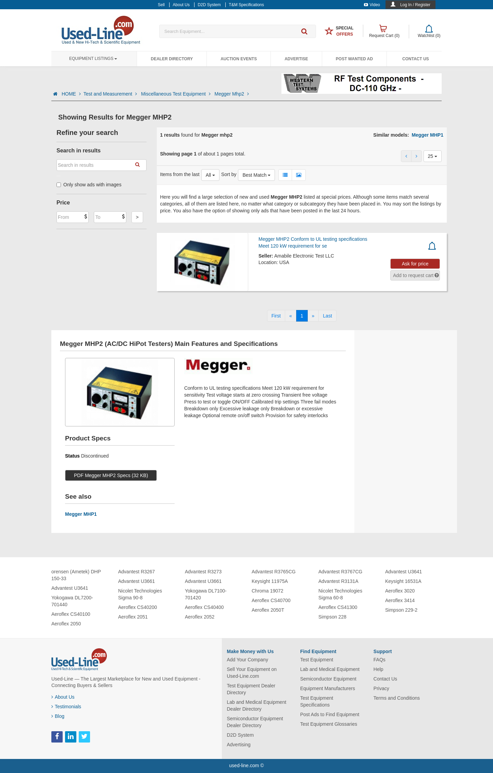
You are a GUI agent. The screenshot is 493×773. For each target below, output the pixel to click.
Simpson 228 (332, 617)
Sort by (228, 174)
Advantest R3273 (203, 571)
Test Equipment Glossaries (328, 724)
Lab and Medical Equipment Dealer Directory (257, 705)
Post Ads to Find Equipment (329, 714)
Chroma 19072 (267, 591)
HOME (71, 94)
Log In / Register (415, 4)
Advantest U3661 (136, 581)
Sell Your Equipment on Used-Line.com (252, 672)
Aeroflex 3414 (400, 600)
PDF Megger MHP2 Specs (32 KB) (111, 475)
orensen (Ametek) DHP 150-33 (76, 575)
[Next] (313, 316)
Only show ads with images (89, 184)
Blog (57, 716)
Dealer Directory (172, 59)
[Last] (327, 316)
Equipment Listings (93, 58)
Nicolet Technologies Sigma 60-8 (340, 594)
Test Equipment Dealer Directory (251, 689)
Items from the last (180, 174)
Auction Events (238, 59)
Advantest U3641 (69, 588)
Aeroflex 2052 (199, 617)
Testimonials (66, 706)
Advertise (296, 59)
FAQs (379, 659)
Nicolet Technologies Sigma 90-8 (140, 594)
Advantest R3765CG (273, 571)
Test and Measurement (111, 94)
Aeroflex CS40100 (70, 614)
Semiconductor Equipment (328, 679)
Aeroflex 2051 (133, 617)
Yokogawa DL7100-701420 (206, 594)
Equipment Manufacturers (327, 688)
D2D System (240, 735)
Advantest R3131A (338, 581)
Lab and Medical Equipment (330, 669)
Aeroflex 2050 (66, 623)
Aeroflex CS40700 (271, 600)
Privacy (381, 688)
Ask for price (415, 263)
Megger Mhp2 (232, 94)
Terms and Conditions (397, 698)
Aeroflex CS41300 (337, 607)
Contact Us (415, 59)
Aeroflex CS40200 (137, 607)
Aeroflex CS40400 (204, 607)
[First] (276, 316)
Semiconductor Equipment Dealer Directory (255, 722)
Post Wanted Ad (354, 59)
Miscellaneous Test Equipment (176, 94)
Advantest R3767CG (340, 571)
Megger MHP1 (427, 135)
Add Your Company (247, 659)
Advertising (239, 744)
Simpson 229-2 (401, 610)
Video (372, 4)
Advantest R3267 (136, 571)
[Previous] (290, 316)
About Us (63, 697)
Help (378, 669)
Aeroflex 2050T (268, 610)
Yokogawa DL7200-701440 (72, 601)
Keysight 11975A (270, 581)
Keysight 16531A (403, 581)
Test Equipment (316, 659)
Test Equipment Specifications (316, 701)
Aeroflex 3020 (400, 591)
